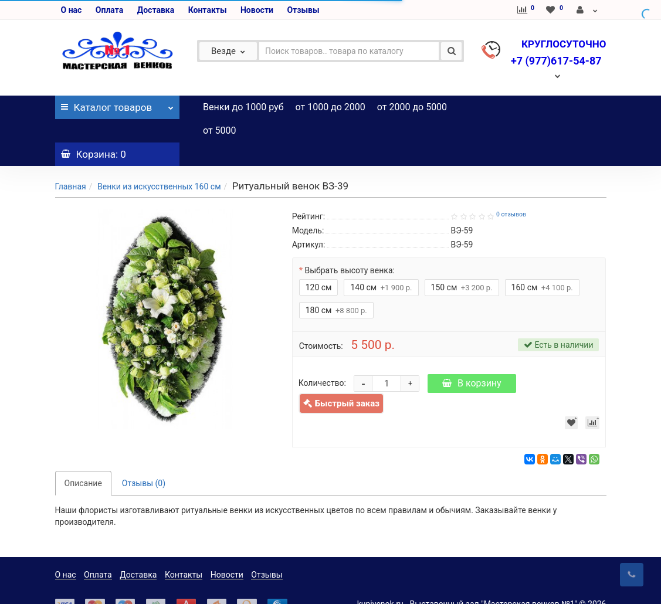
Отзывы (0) (143, 459)
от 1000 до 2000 (330, 107)
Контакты (207, 10)
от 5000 (219, 130)
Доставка (155, 10)
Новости (256, 10)
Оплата (109, 10)
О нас (71, 10)
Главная (70, 163)
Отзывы (303, 10)
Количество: (322, 359)
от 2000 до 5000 (412, 107)
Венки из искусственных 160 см (159, 163)
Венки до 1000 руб (243, 107)
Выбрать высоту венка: (350, 247)
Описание (83, 459)
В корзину (471, 359)
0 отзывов (511, 191)
